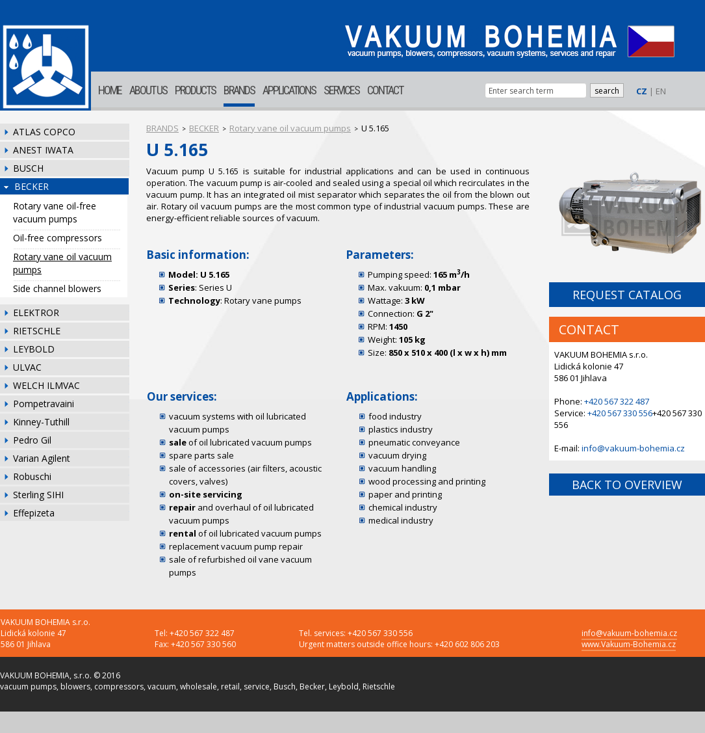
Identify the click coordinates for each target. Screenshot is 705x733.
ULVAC (27, 367)
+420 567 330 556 (619, 413)
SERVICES (341, 90)
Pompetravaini (43, 403)
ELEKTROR (36, 312)
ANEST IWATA (43, 150)
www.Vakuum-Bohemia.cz (629, 644)
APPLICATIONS (289, 90)
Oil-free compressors (57, 238)
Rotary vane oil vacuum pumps (62, 263)
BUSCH (28, 168)
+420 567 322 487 (616, 401)
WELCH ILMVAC (46, 385)
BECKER (31, 186)
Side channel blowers (57, 288)
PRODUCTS (195, 90)
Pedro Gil (32, 440)
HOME (110, 90)
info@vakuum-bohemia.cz (633, 448)
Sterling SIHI (38, 494)
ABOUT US (148, 90)
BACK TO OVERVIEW (627, 484)
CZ (641, 91)
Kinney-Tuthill (41, 422)
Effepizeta (34, 513)
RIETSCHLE (36, 331)
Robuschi (32, 476)
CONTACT (385, 90)
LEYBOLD (34, 349)
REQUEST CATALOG (627, 294)
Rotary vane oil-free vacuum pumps (54, 212)
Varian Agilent (41, 458)
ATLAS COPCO (44, 132)
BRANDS (239, 90)
